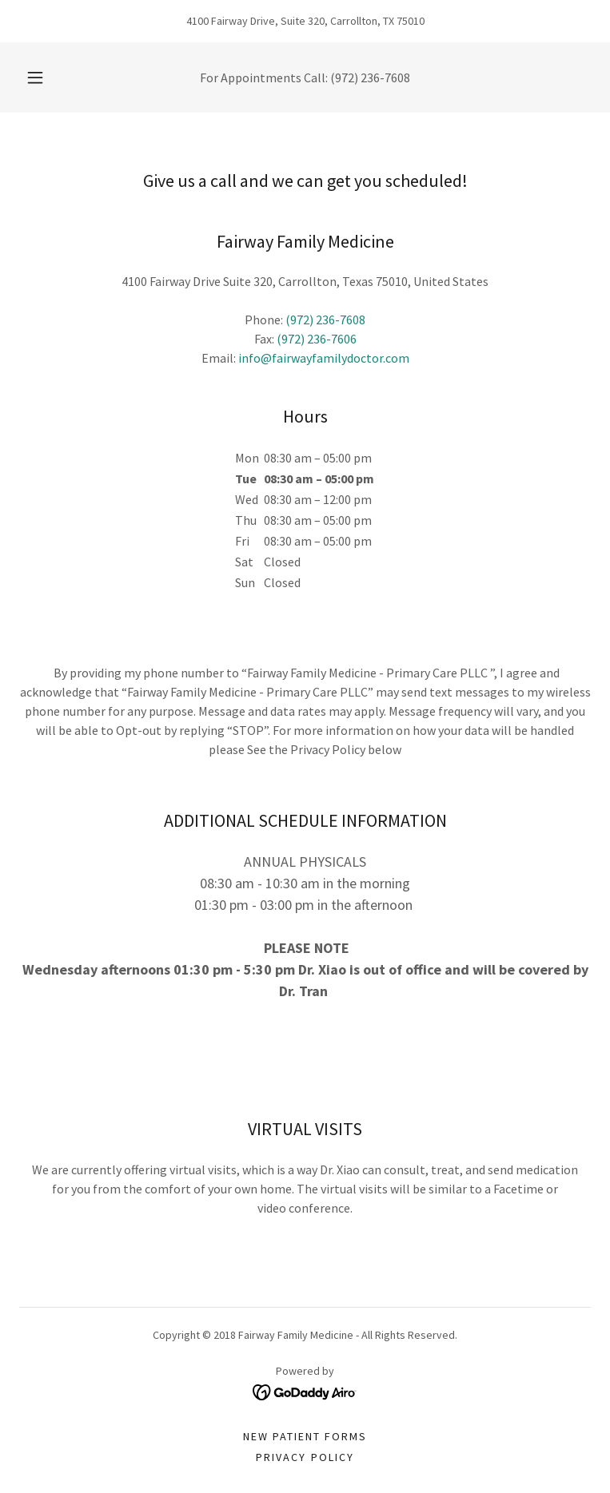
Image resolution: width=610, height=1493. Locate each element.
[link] (305, 1391)
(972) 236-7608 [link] (370, 77)
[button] (46, 77)
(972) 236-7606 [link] (317, 339)
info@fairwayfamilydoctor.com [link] (323, 358)
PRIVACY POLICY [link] (304, 1457)
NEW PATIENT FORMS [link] (305, 1436)
